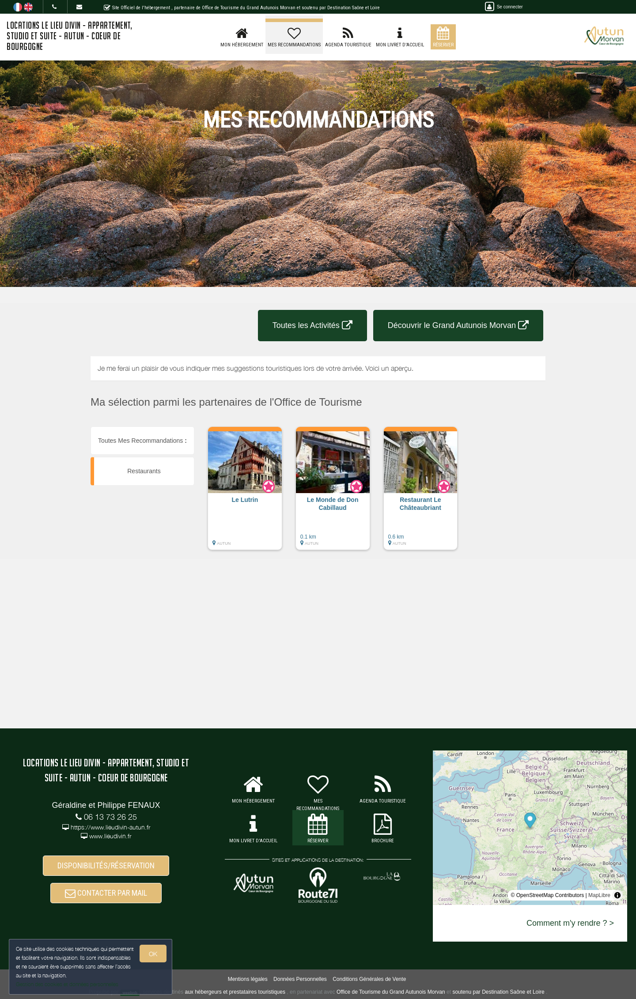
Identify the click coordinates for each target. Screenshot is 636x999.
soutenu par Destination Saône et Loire (498, 992)
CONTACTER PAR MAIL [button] (106, 892)
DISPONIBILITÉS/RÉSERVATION (106, 865)
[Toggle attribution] (617, 895)
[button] (245, 492)
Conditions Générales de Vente (369, 979)
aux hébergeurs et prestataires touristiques (235, 992)
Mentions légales (248, 979)
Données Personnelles (300, 979)
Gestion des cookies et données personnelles (67, 984)
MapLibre (599, 895)
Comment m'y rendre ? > (570, 923)
